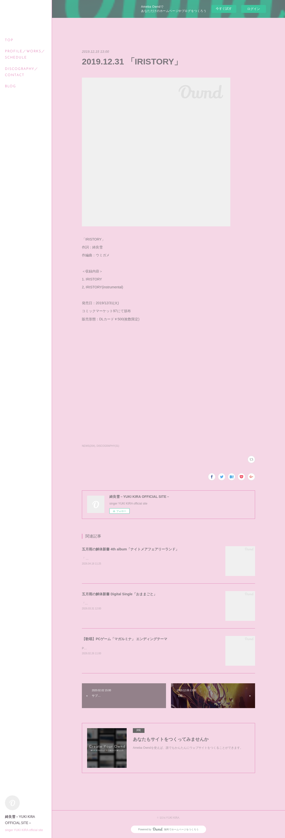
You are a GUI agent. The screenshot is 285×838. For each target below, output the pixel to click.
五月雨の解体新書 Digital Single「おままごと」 (119, 594)
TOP (9, 40)
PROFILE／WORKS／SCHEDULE (25, 55)
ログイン (253, 9)
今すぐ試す (224, 8)
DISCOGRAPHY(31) (107, 446)
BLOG (10, 86)
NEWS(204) (88, 446)
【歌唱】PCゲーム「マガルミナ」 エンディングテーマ (124, 639)
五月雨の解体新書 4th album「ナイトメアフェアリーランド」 (130, 549)
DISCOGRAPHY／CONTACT (21, 72)
